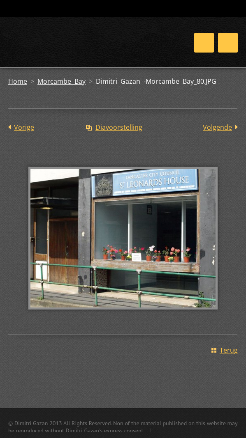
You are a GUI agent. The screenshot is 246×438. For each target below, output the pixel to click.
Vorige (24, 127)
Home (17, 81)
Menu (228, 43)
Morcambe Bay (61, 81)
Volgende (217, 127)
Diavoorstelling (118, 127)
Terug (229, 350)
